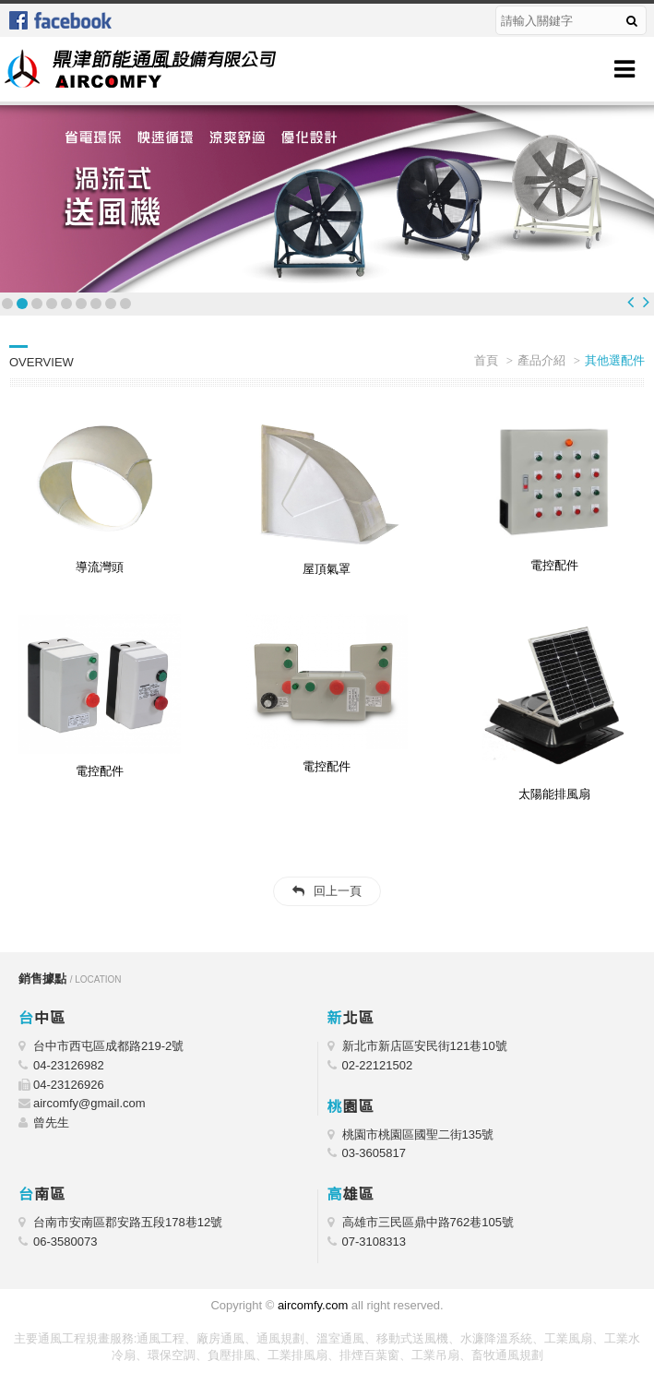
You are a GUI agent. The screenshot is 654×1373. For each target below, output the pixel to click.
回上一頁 (338, 891)
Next (646, 302)
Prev (630, 302)
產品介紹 (541, 360)
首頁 (486, 360)
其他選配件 (615, 360)
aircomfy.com (313, 1305)
